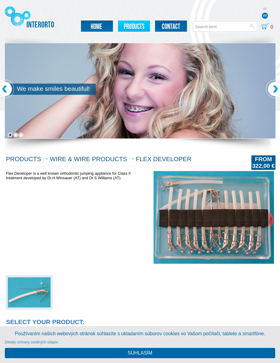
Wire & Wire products (88, 158)
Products (23, 158)
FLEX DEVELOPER (163, 158)
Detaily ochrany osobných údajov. (32, 342)
